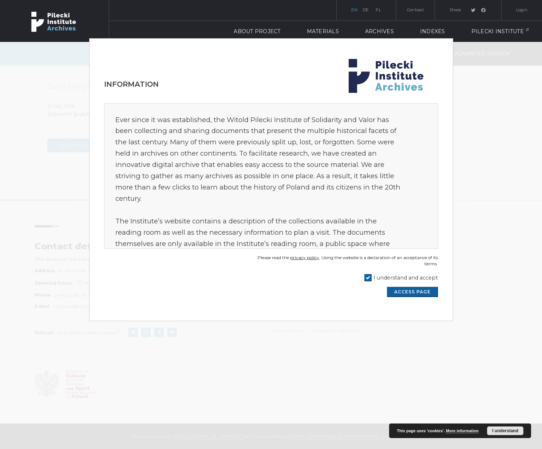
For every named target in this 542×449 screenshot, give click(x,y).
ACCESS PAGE (412, 291)
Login (521, 9)
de (366, 9)
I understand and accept (405, 277)
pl (378, 9)
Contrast (415, 9)
